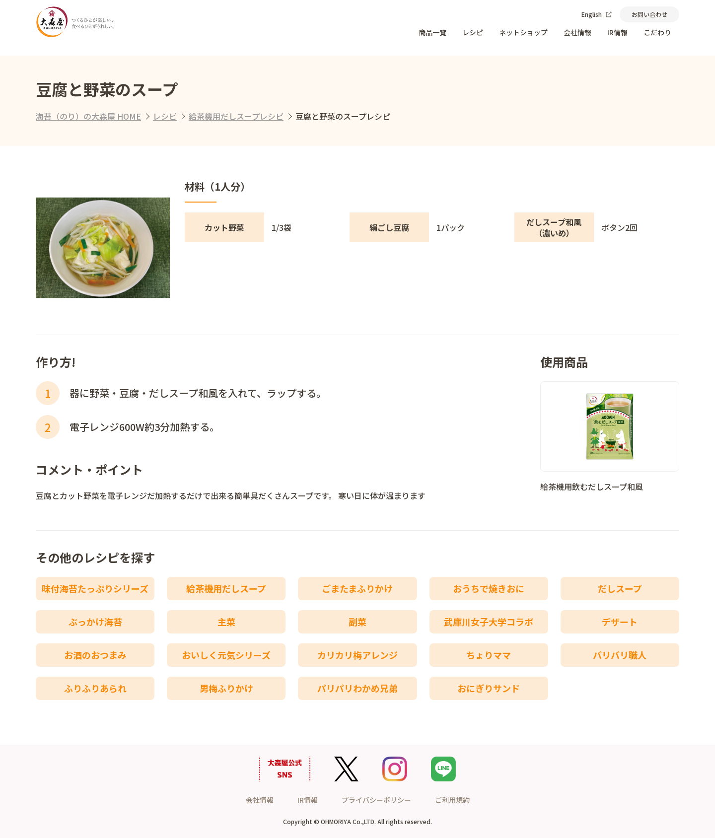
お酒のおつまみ (95, 654)
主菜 (226, 621)
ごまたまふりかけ (357, 588)
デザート (620, 621)
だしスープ (620, 588)
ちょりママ (488, 654)
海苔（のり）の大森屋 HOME (88, 116)
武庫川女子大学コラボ (488, 621)
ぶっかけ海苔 (95, 621)
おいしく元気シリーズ (226, 654)
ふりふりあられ (95, 688)
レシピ (472, 32)
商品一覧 (432, 32)
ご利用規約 (452, 800)
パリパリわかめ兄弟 (357, 688)
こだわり (657, 32)
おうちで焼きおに (488, 588)
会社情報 (577, 32)
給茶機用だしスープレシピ (236, 116)
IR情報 (617, 32)
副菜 (357, 621)
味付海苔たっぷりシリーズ (95, 588)
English (596, 14)
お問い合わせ (649, 14)
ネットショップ (523, 32)
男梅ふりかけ (226, 688)
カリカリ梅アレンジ (357, 654)
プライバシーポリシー (376, 800)
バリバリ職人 (619, 654)
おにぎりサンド (488, 688)
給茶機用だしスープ (226, 588)
